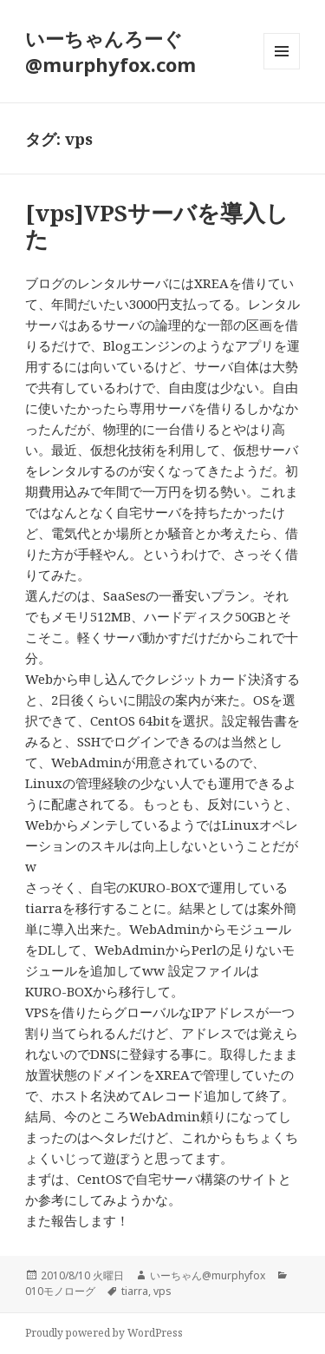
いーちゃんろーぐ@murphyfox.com (110, 51)
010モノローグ (60, 1291)
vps (162, 1291)
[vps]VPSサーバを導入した (157, 225)
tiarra (134, 1291)
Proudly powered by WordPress (104, 1332)
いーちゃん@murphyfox (207, 1275)
